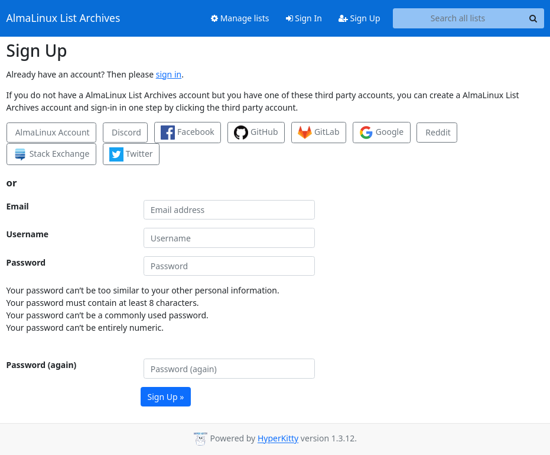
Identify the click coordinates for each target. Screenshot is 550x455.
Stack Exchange (51, 154)
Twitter (131, 154)
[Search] (533, 18)
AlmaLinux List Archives (63, 18)
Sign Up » (166, 396)
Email (17, 206)
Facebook (187, 132)
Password (26, 262)
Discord (125, 132)
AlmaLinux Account (51, 132)
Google (381, 132)
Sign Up (359, 18)
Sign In (304, 18)
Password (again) (41, 364)
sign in (168, 74)
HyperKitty (278, 438)
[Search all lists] (458, 18)
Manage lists (240, 18)
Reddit (437, 132)
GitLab (318, 132)
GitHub (256, 132)
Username (27, 234)
